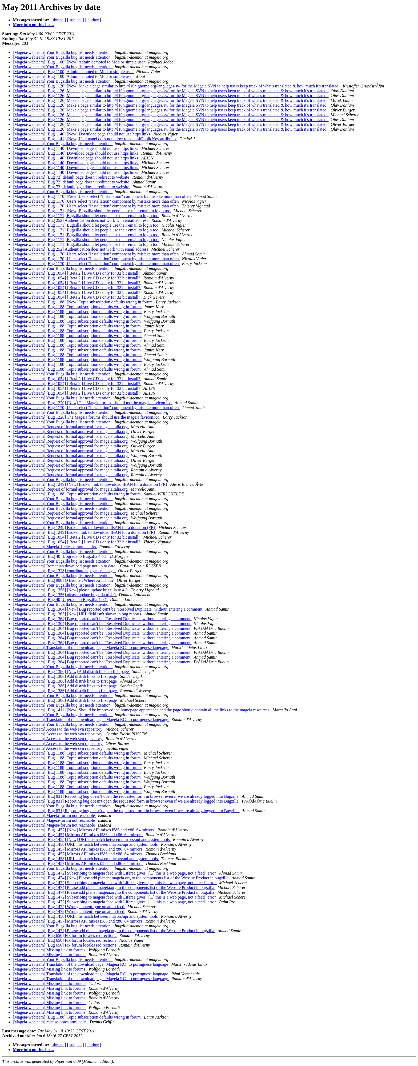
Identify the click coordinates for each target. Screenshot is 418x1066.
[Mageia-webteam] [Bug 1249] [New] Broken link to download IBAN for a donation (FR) (90, 484)
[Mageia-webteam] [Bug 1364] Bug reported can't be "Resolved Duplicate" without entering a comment (102, 618)
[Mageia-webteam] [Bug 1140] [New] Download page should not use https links (82, 134)
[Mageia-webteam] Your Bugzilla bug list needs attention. (63, 52)
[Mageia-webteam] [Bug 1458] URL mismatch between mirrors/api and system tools (86, 844)
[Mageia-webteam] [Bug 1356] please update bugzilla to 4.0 (65, 594)
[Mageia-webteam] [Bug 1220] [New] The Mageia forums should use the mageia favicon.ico (92, 402)
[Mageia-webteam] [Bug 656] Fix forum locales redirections (65, 935)
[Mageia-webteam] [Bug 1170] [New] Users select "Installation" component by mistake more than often (102, 196)
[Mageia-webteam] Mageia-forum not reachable (54, 815)
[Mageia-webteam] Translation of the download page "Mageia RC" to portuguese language (91, 647)
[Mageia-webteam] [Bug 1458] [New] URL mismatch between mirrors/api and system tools (92, 839)
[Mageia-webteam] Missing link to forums (49, 950)
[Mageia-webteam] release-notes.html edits (50, 1022)
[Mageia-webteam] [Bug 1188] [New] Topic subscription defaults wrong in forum (83, 302)
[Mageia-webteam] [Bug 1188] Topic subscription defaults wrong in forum (77, 306)
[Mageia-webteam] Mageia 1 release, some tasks (55, 546)
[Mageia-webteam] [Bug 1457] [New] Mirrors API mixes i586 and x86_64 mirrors (84, 830)
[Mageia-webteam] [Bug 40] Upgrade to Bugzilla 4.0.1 (60, 556)
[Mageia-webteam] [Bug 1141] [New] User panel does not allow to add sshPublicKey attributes (95, 139)
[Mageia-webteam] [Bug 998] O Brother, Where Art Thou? (64, 580)
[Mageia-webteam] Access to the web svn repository (58, 729)
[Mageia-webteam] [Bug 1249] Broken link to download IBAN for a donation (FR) (84, 527)
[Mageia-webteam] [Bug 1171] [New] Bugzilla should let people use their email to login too (92, 211)
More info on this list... (33, 24)
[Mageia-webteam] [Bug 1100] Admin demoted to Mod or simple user (73, 71)
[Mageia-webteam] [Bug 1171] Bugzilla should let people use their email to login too (86, 215)
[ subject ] (75, 20)
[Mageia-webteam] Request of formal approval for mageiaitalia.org (71, 426)
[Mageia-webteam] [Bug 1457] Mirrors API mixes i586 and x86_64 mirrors (78, 834)
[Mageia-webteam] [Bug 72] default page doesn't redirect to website (71, 177)
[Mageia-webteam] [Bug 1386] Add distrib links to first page (65, 676)
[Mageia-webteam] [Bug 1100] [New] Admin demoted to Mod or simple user (79, 62)
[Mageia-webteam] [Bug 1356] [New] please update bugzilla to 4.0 (71, 590)
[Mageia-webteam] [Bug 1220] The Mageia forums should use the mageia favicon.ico (86, 417)
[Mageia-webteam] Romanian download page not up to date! (65, 566)
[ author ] (93, 20)
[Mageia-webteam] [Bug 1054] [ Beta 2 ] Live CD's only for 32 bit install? (77, 273)
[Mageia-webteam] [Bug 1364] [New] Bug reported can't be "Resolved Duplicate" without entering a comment (108, 609)
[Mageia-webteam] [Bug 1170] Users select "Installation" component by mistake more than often (96, 201)
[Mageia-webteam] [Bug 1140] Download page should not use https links (76, 148)
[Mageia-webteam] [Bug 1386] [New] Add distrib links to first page (71, 671)
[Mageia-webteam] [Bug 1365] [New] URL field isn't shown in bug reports (77, 614)
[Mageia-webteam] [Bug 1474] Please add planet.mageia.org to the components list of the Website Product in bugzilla (114, 887)
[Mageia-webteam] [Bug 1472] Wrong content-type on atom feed (69, 906)
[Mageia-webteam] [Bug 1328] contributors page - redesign (64, 570)
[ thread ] (58, 20)
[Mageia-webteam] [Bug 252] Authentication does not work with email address (81, 220)
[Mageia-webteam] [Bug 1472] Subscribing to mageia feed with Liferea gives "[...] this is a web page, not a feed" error (115, 873)
